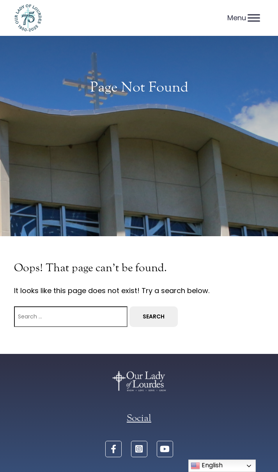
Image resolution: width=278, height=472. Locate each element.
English (207, 465)
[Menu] (254, 17)
